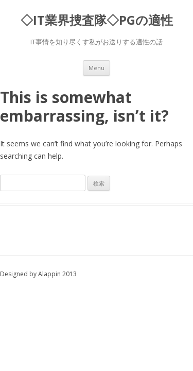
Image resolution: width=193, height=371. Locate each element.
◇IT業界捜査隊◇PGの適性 (97, 20)
